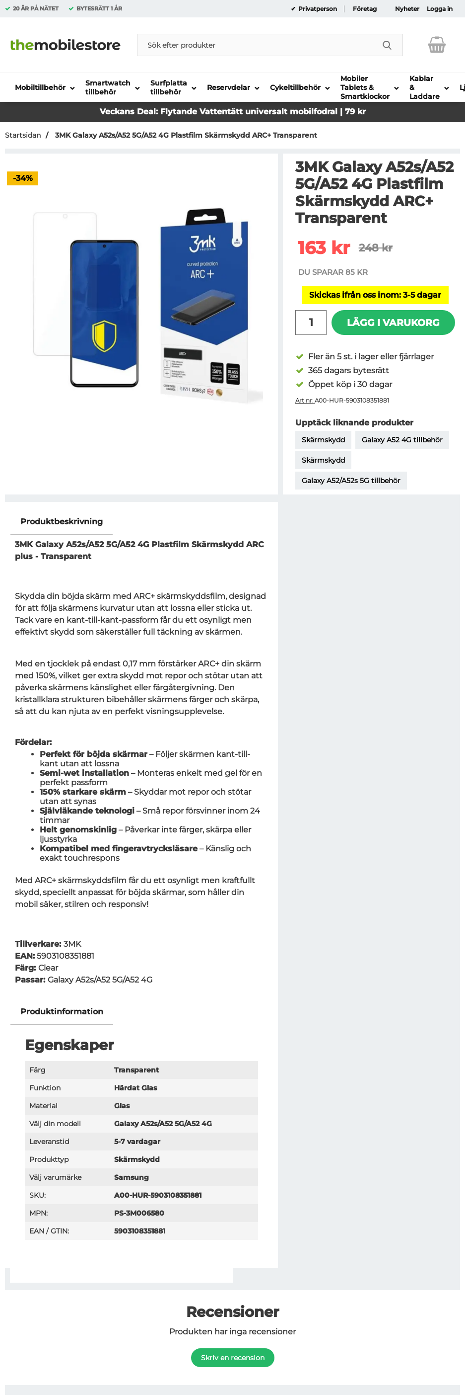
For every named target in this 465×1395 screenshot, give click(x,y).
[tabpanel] (141, 754)
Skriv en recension (233, 1357)
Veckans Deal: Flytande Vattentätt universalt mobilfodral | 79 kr (233, 111)
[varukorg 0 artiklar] (437, 45)
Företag (365, 8)
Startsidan (23, 135)
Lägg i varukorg (393, 322)
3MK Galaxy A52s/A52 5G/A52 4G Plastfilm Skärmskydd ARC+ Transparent (185, 135)
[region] (141, 522)
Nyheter (407, 8)
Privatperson (317, 8)
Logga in (440, 8)
